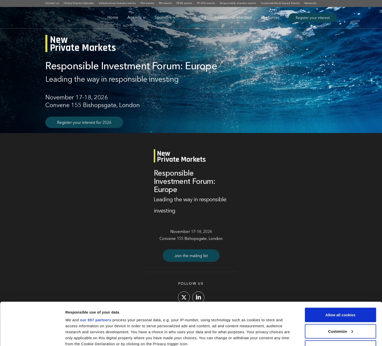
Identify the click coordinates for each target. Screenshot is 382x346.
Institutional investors (233, 18)
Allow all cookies (340, 276)
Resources (270, 18)
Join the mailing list (191, 256)
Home (112, 18)
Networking (195, 18)
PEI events (165, 3)
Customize (340, 292)
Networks (310, 3)
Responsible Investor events (238, 3)
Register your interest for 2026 (84, 123)
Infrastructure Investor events (117, 3)
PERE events (184, 3)
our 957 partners (95, 281)
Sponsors (163, 18)
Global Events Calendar (79, 3)
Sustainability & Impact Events (280, 3)
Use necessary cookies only (340, 309)
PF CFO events (206, 3)
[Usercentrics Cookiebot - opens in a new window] (32, 336)
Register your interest (313, 18)
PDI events (147, 3)
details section (239, 317)
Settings (72, 336)
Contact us (52, 3)
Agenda (134, 18)
